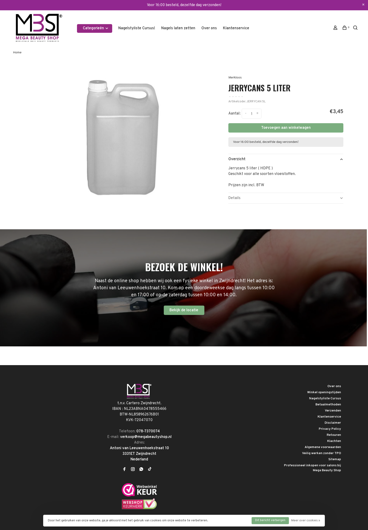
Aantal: (234, 113)
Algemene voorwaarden (323, 447)
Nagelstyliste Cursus (325, 398)
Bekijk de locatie (183, 310)
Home (17, 53)
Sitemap (334, 459)
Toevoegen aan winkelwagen (286, 128)
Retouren (334, 435)
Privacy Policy (330, 429)
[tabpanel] (120, 134)
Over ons (209, 28)
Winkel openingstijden (324, 392)
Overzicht (236, 159)
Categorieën (96, 28)
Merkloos (235, 78)
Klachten (334, 441)
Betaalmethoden (328, 405)
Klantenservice (236, 28)
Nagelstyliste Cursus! (136, 28)
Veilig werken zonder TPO (321, 453)
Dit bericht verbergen (270, 520)
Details (234, 198)
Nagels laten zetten (178, 28)
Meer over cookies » (305, 521)
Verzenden (333, 411)
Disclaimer (333, 423)
